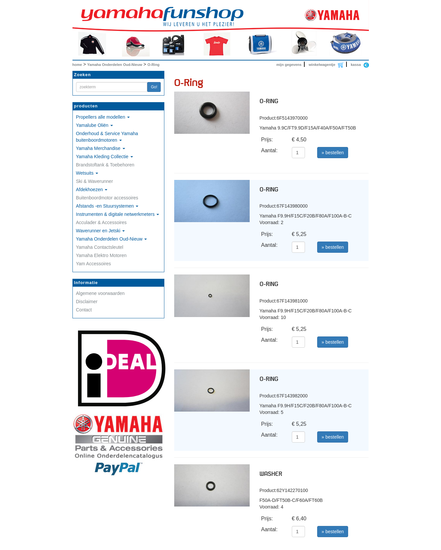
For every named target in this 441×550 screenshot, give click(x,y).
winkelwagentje (322, 65)
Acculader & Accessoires (101, 222)
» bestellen (332, 152)
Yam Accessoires (93, 263)
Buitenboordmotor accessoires (107, 197)
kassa (356, 65)
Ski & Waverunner (94, 181)
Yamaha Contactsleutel (100, 247)
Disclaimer (86, 301)
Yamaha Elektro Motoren (101, 255)
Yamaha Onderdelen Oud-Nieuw (114, 65)
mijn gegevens (288, 65)
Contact (84, 309)
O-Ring (154, 65)
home (77, 65)
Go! (154, 87)
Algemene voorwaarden (100, 293)
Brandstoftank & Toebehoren (105, 164)
